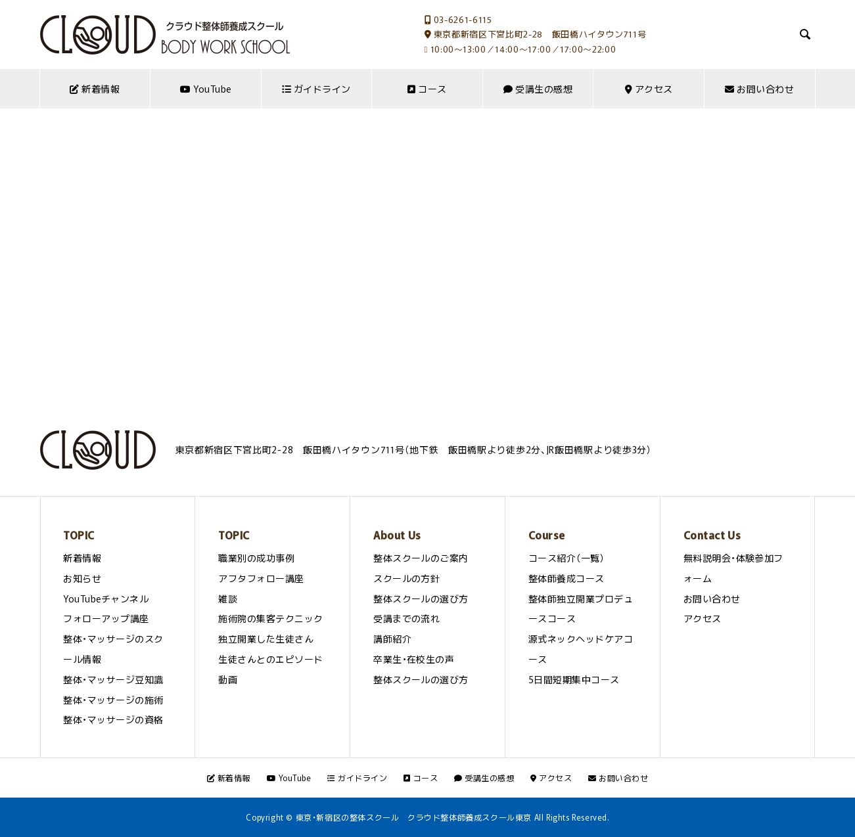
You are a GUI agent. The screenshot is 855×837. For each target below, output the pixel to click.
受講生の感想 (537, 88)
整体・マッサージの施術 (113, 699)
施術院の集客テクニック (270, 618)
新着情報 (95, 88)
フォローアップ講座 (106, 618)
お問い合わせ (759, 88)
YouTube (205, 88)
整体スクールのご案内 (421, 557)
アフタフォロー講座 (261, 578)
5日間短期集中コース (574, 679)
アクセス (649, 88)
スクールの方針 (406, 578)
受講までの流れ (406, 618)
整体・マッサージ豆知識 (113, 679)
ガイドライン (316, 88)
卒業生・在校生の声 (413, 659)
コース (426, 88)
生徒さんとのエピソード (270, 659)
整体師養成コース (566, 578)
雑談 (227, 598)
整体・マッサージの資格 (113, 719)
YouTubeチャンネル (106, 598)
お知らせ (82, 578)
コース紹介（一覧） (566, 557)
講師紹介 (392, 638)
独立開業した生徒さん (265, 638)
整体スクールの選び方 (421, 598)
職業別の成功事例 (256, 557)
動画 (227, 679)
